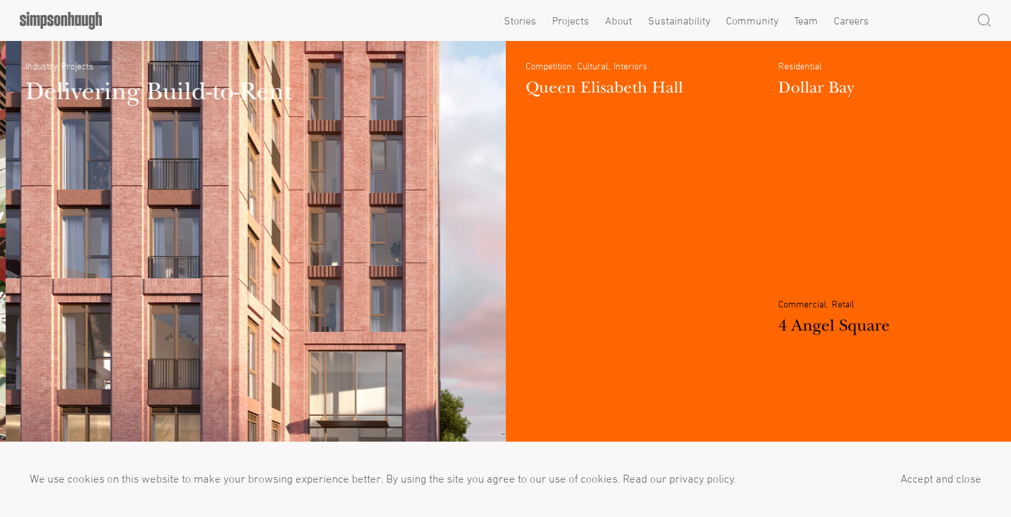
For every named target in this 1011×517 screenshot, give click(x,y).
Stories (520, 20)
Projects (570, 20)
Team (806, 20)
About (618, 20)
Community (752, 20)
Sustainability (679, 20)
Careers (851, 20)
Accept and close (941, 478)
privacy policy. (701, 478)
